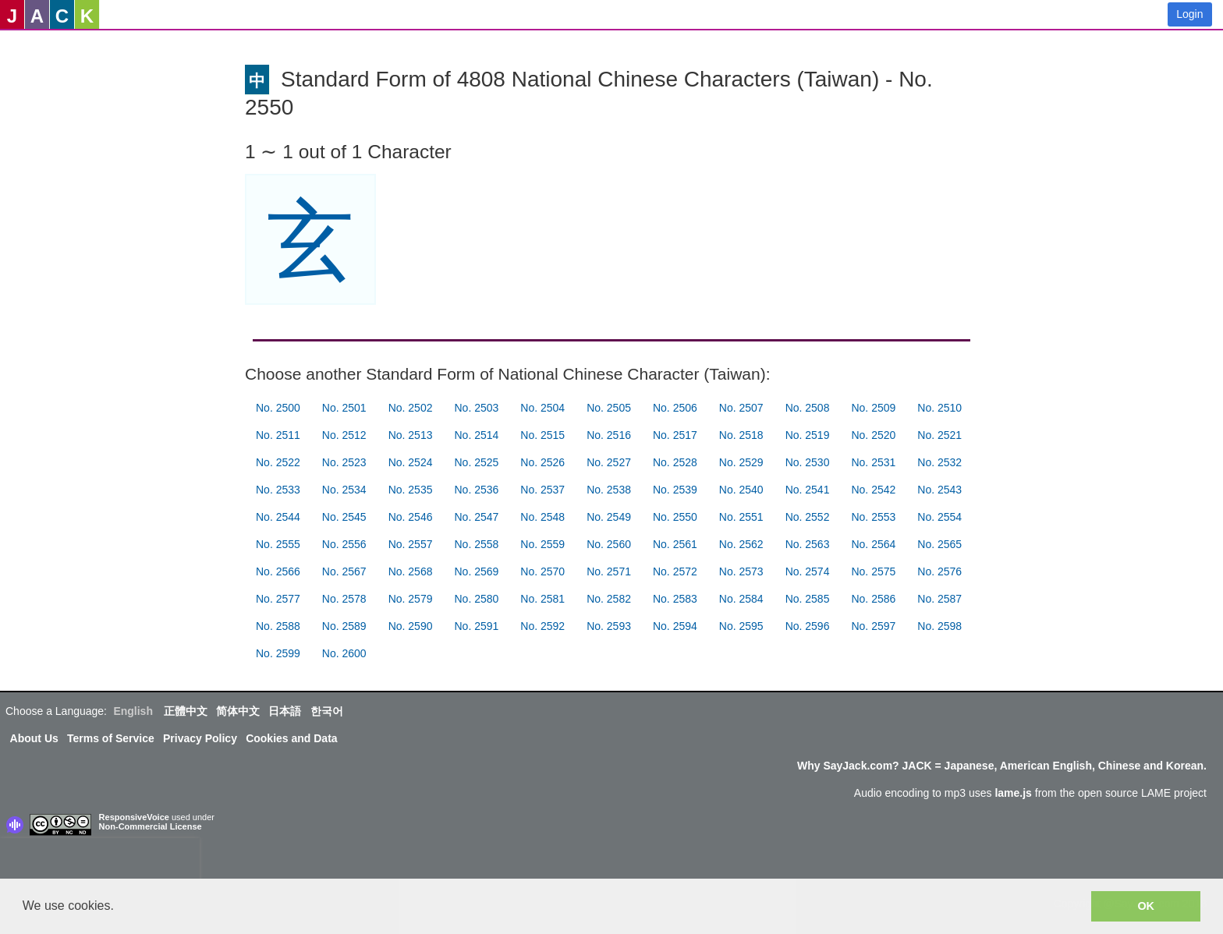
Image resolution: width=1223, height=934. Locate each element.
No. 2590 (410, 626)
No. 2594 (675, 626)
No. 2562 (741, 544)
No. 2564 (873, 544)
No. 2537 (542, 489)
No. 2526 (542, 462)
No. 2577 (278, 599)
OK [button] (1145, 906)
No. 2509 (873, 408)
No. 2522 (278, 462)
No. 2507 (741, 408)
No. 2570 (542, 571)
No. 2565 (939, 544)
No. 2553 (873, 517)
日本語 (284, 711)
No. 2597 (873, 626)
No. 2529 (741, 462)
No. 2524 (410, 462)
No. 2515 (542, 435)
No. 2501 (344, 408)
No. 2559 (542, 544)
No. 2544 (278, 517)
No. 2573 (741, 571)
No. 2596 (807, 626)
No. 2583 (675, 599)
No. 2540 (741, 489)
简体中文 (238, 711)
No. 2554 (939, 517)
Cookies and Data (291, 738)
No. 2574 (807, 571)
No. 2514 (476, 435)
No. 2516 (609, 435)
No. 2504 (542, 408)
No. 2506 (675, 408)
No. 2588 (278, 626)
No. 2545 (344, 517)
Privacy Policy (200, 738)
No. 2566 (278, 571)
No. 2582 (609, 599)
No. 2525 (476, 462)
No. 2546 (410, 517)
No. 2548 (542, 517)
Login (1189, 14)
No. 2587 (939, 599)
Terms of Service (110, 738)
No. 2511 (278, 435)
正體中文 (185, 711)
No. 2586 (873, 599)
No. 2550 (675, 517)
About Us (34, 738)
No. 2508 (807, 408)
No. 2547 (476, 517)
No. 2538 (609, 489)
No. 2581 (542, 599)
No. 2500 (278, 408)
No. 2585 (807, 599)
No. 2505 (609, 408)
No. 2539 (675, 489)
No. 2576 (939, 571)
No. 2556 (344, 544)
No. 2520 (873, 435)
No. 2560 (609, 544)
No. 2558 (476, 544)
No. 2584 (741, 599)
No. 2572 (675, 571)
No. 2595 (741, 626)
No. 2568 (410, 571)
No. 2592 (542, 626)
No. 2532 (939, 462)
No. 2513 (410, 435)
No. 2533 (278, 489)
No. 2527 (609, 462)
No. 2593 (609, 626)
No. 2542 (873, 489)
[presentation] (100, 861)
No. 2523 (344, 462)
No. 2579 (410, 599)
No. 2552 (807, 517)
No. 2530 (807, 462)
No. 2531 (873, 462)
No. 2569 (476, 571)
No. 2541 (807, 489)
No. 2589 (344, 626)
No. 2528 (675, 462)
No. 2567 (344, 571)
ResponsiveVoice (134, 817)
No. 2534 (344, 489)
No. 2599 (278, 653)
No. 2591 (476, 626)
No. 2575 (873, 571)
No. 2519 (807, 435)
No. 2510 (939, 408)
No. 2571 (609, 571)
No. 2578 (344, 599)
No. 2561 (675, 544)
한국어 (326, 711)
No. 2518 (741, 435)
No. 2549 (609, 517)
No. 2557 (410, 544)
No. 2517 (675, 435)
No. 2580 (476, 599)
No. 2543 (939, 489)
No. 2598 (939, 626)
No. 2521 (939, 435)
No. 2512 (344, 435)
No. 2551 (741, 517)
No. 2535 (410, 489)
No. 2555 (278, 544)
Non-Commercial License (150, 826)
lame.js (1012, 793)
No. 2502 (410, 408)
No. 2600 (344, 653)
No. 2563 (807, 544)
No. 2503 (476, 408)
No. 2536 (476, 489)
